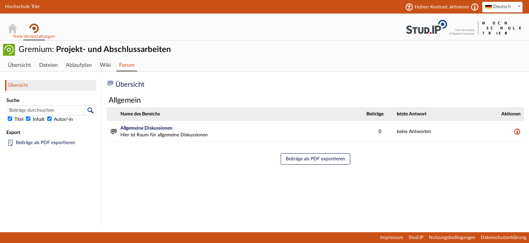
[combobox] (502, 7)
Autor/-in (60, 119)
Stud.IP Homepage (426, 27)
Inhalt (36, 119)
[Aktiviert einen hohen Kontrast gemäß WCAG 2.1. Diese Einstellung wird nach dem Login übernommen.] (475, 7)
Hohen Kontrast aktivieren (442, 7)
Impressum (391, 237)
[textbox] (502, 6)
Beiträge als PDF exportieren (45, 142)
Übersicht (18, 85)
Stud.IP (416, 237)
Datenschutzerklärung (503, 237)
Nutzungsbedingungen (452, 237)
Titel (16, 119)
